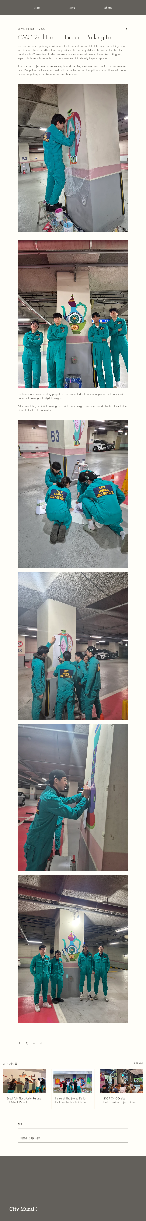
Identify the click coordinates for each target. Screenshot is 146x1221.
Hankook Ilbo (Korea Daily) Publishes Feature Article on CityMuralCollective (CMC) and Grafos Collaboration (73, 1100)
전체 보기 (138, 1063)
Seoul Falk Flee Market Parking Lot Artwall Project (24, 1100)
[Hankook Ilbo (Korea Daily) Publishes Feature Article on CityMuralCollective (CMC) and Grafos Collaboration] (73, 1081)
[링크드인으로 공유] (33, 1043)
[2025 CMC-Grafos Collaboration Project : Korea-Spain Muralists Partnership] (121, 1081)
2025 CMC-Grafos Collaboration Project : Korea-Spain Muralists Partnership (119, 1100)
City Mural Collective (34, 1209)
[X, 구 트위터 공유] (26, 1043)
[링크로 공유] (41, 1043)
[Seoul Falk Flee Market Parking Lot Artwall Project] (24, 1081)
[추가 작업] (126, 29)
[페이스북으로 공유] (19, 1043)
